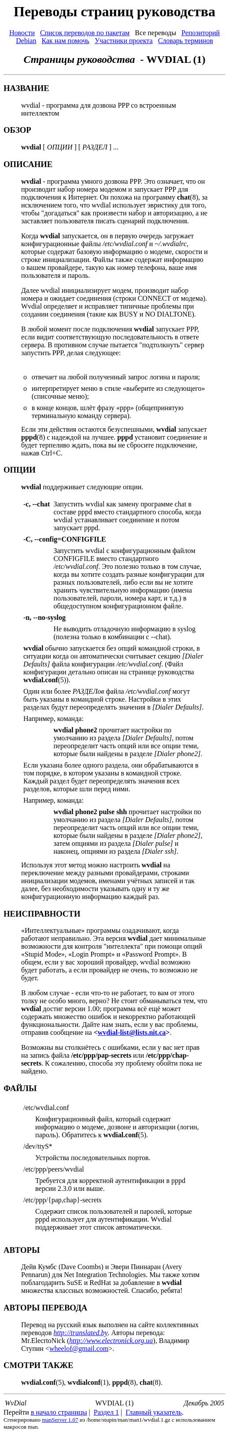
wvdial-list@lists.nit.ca (132, 1032)
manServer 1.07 (60, 1419)
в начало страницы (59, 1412)
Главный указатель (154, 1412)
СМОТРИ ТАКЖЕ (38, 1365)
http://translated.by (80, 1332)
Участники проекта (124, 40)
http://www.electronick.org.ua (111, 1340)
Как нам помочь (65, 40)
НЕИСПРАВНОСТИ (42, 913)
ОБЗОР (17, 130)
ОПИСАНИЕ (28, 164)
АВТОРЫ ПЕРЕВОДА (45, 1307)
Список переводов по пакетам (84, 32)
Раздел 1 (106, 1412)
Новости (22, 32)
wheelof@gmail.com (78, 1348)
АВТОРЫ (22, 1250)
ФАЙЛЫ (20, 1088)
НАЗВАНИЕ (26, 88)
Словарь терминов (185, 40)
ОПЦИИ (20, 469)
